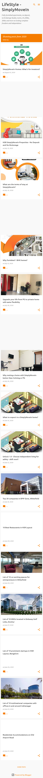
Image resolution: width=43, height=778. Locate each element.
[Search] (34, 4)
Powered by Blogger (21, 775)
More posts (21, 767)
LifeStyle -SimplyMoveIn (15, 7)
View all (6, 40)
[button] (38, 77)
